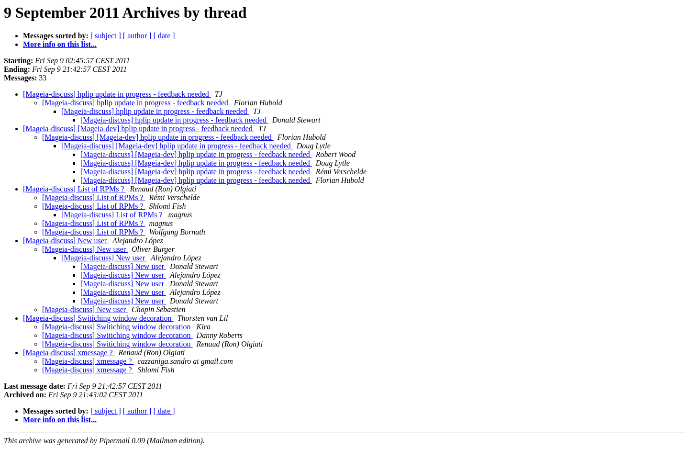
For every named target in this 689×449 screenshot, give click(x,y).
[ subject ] (105, 36)
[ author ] (137, 36)
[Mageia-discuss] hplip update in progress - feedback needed (117, 94)
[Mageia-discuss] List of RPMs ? (74, 189)
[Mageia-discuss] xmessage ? (69, 352)
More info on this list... (60, 44)
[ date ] (164, 36)
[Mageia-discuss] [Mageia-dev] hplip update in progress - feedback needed (139, 128)
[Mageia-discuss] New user (66, 240)
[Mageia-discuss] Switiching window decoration (98, 318)
